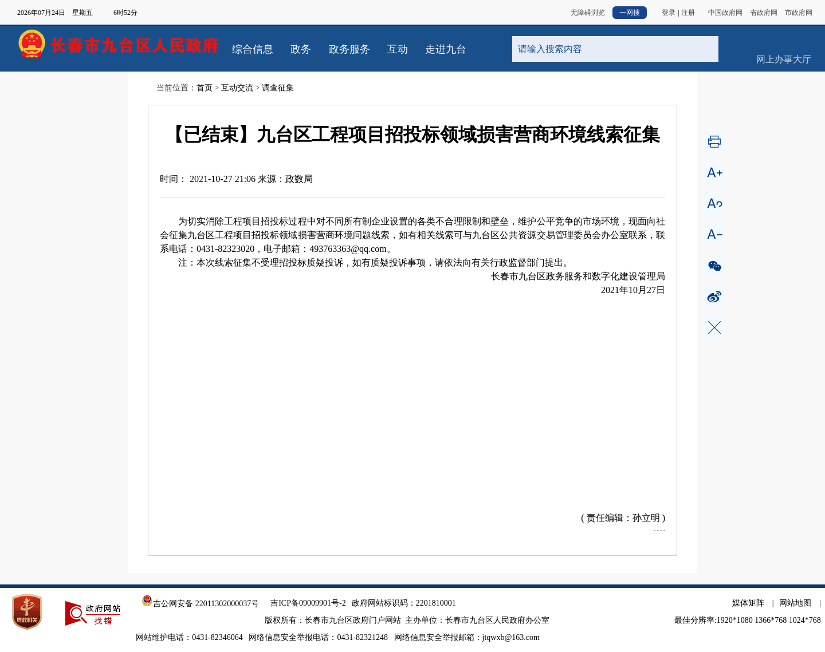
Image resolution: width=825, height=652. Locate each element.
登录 (668, 13)
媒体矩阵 (748, 603)
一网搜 (629, 13)
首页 (205, 88)
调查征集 (278, 88)
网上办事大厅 (783, 40)
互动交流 (237, 88)
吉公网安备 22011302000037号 (200, 603)
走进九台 (445, 49)
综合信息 (252, 49)
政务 (300, 49)
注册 (688, 13)
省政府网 (763, 13)
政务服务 (349, 49)
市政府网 (798, 13)
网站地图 (795, 603)
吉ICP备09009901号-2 (307, 603)
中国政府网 (725, 13)
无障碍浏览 (588, 13)
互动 (397, 49)
